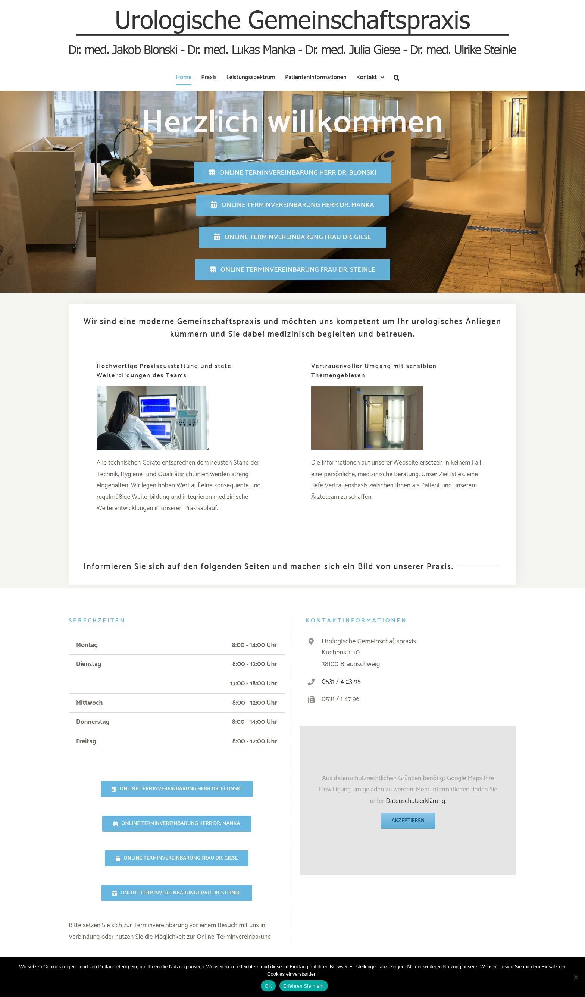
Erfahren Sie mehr (303, 986)
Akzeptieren (408, 820)
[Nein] (575, 977)
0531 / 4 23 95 (341, 681)
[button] (396, 77)
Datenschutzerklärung (415, 801)
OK (268, 986)
